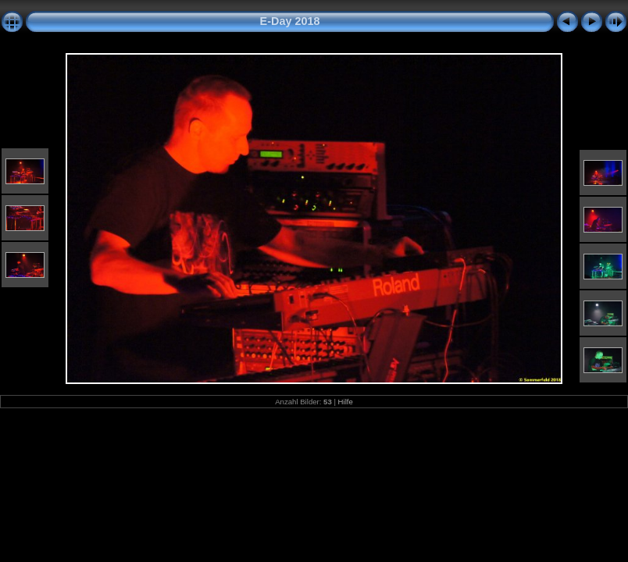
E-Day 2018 (290, 21)
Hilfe (345, 401)
